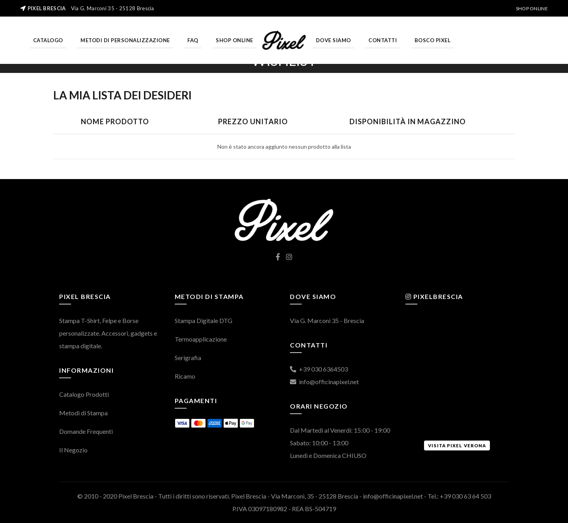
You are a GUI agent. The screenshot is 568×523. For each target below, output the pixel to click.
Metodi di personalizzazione (125, 40)
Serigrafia (188, 357)
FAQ (192, 40)
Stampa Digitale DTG (203, 320)
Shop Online (532, 8)
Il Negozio (73, 450)
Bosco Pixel (433, 40)
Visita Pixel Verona (457, 445)
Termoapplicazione (201, 339)
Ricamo (185, 376)
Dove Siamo (333, 40)
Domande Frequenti (86, 431)
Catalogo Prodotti (84, 394)
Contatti (382, 40)
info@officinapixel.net (324, 381)
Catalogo (48, 40)
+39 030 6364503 (319, 369)
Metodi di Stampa (83, 413)
